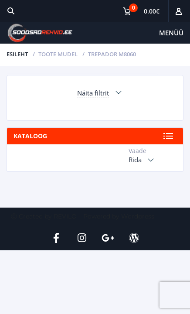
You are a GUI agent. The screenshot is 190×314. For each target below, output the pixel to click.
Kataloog (30, 136)
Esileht (17, 54)
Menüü (171, 32)
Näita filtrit (93, 93)
